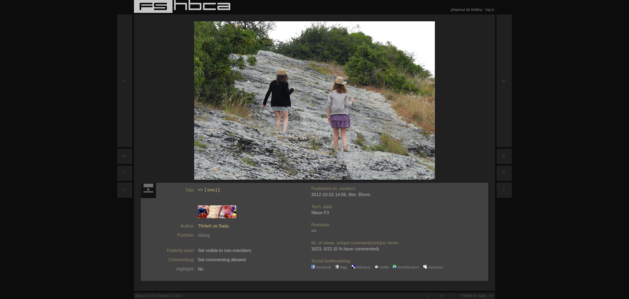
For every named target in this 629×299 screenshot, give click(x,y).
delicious (361, 267)
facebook (321, 267)
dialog (203, 235)
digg (341, 267)
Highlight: (185, 268)
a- (125, 80)
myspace (433, 267)
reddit (382, 267)
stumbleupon (406, 267)
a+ (124, 156)
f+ (125, 190)
